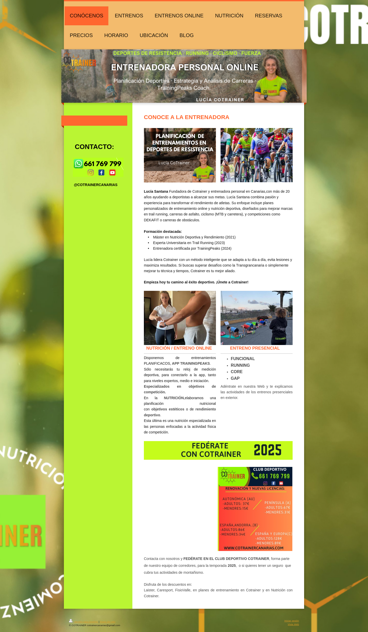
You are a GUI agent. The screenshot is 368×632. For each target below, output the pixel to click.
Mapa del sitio (107, 621)
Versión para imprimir (84, 621)
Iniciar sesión (291, 620)
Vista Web (293, 624)
